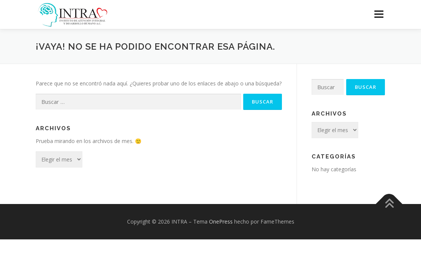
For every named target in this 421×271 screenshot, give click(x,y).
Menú (378, 14)
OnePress (221, 221)
